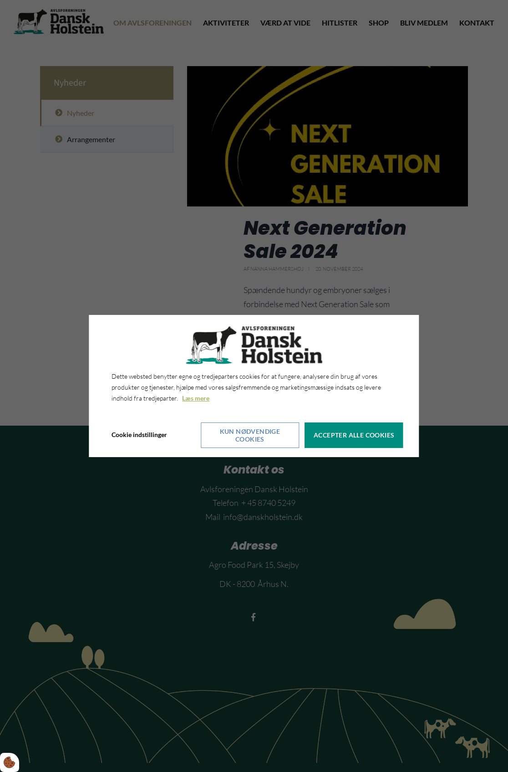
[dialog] (254, 386)
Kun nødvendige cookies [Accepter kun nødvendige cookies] (250, 435)
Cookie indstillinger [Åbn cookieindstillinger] (139, 434)
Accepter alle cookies (354, 435)
